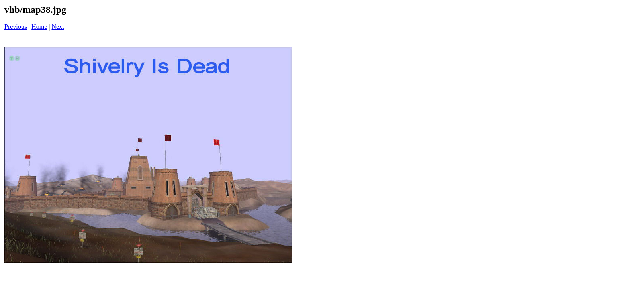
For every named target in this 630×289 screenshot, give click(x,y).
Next (58, 26)
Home (39, 26)
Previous (15, 26)
